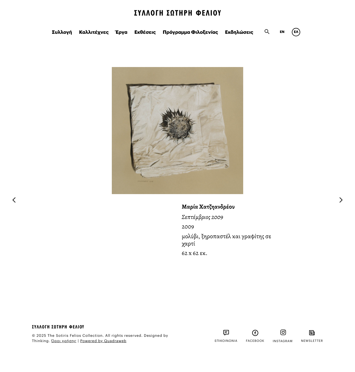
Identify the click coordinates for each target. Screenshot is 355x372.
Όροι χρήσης (64, 341)
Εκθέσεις (145, 32)
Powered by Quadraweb (103, 341)
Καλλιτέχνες (94, 32)
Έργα (121, 32)
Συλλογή (62, 32)
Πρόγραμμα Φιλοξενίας (190, 32)
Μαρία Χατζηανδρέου (208, 206)
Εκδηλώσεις (239, 32)
